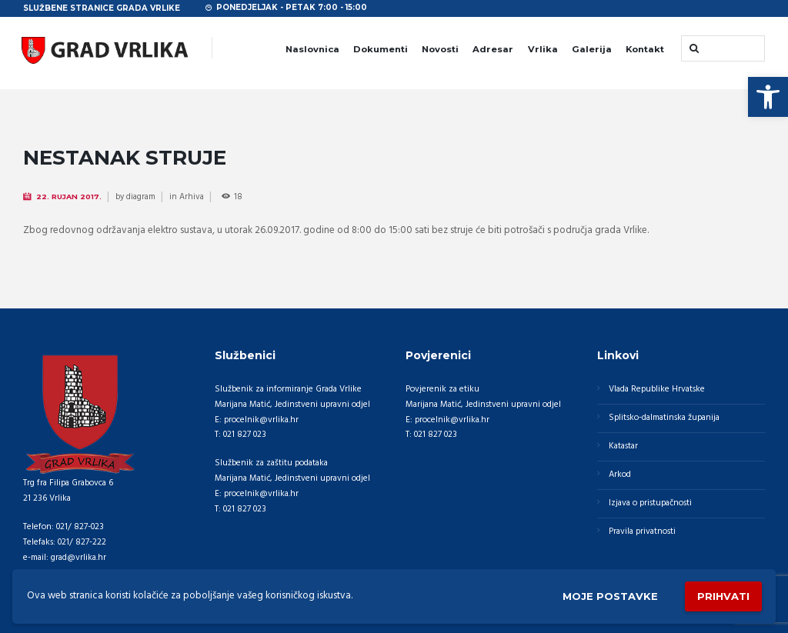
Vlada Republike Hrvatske (657, 389)
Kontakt (645, 49)
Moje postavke (610, 596)
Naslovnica (312, 49)
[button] (768, 97)
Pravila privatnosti (642, 531)
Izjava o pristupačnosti (650, 503)
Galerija (592, 49)
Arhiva (191, 197)
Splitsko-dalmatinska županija (664, 418)
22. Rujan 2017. (69, 196)
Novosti (440, 49)
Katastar (623, 446)
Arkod (620, 474)
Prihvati (723, 596)
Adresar (492, 49)
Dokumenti (380, 49)
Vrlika (543, 49)
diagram (140, 197)
